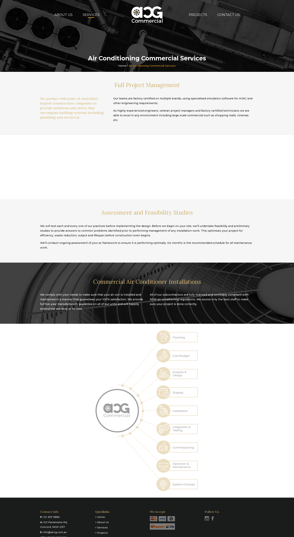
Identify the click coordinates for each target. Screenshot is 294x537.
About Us (63, 15)
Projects (198, 15)
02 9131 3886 (52, 516)
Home (122, 65)
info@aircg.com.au (55, 532)
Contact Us (228, 15)
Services (91, 15)
